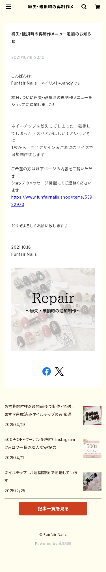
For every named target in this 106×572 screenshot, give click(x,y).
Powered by (53, 543)
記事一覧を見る (53, 508)
